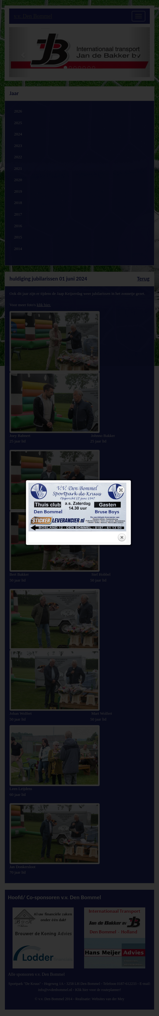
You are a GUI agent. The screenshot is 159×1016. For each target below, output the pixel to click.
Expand (121, 92)
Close (121, 139)
